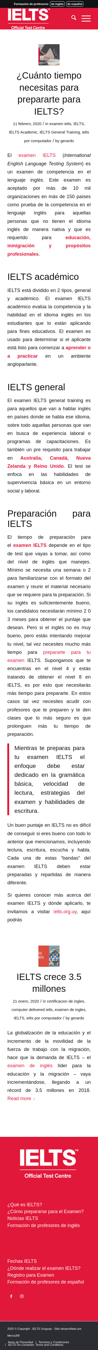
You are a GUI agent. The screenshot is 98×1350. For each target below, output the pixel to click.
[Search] (71, 18)
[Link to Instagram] (22, 1296)
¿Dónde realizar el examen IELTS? (43, 1268)
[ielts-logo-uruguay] (40, 18)
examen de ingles (70, 1010)
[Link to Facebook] (11, 1296)
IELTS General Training (59, 132)
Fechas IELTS (22, 1261)
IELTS (78, 124)
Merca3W (13, 1335)
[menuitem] (71, 18)
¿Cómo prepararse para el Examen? (45, 1211)
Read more (21, 1098)
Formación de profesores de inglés (43, 1225)
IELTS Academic (23, 132)
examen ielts (60, 124)
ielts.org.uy (65, 911)
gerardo (67, 141)
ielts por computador (44, 1018)
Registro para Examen (30, 1275)
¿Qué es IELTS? (24, 1204)
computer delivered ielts (32, 1010)
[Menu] (83, 18)
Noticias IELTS (22, 1218)
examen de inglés (30, 1065)
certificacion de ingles (65, 1001)
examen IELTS (37, 155)
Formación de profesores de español (45, 1282)
